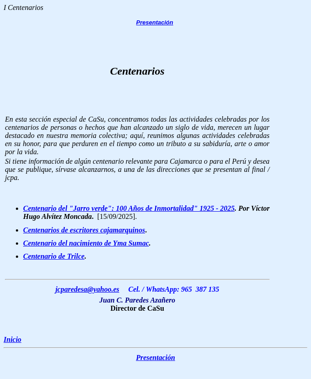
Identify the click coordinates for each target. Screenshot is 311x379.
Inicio (12, 339)
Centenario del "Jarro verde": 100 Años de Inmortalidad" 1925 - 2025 (129, 208)
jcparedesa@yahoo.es (87, 289)
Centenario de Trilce (53, 256)
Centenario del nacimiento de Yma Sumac (86, 243)
